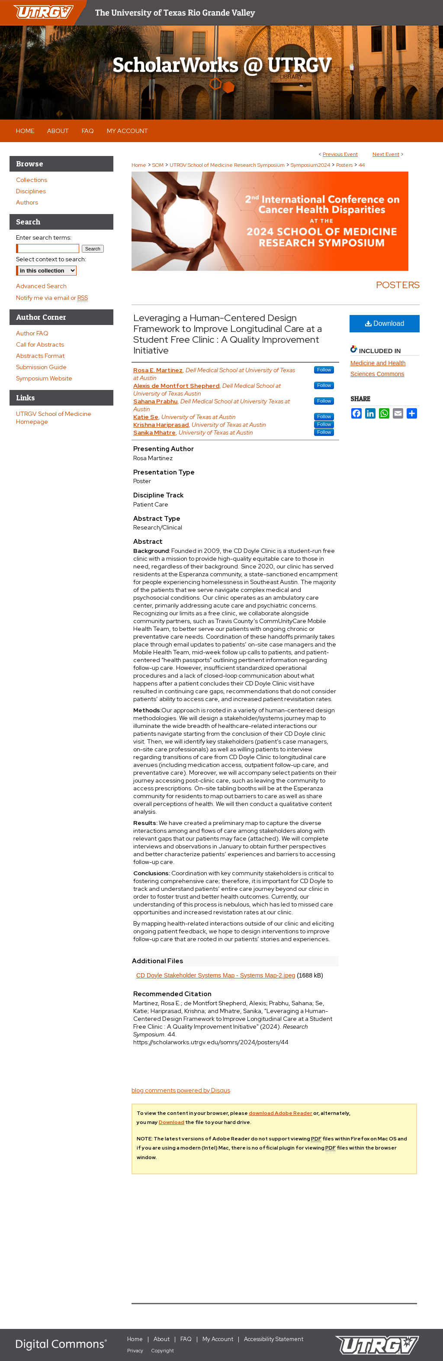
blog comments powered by (181, 1090)
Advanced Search (41, 286)
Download (384, 323)
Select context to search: (51, 259)
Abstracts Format (40, 356)
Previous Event (340, 154)
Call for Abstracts (40, 344)
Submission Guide (41, 367)
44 (362, 165)
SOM (158, 165)
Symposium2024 (311, 165)
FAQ (186, 1339)
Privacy (135, 1351)
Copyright (162, 1351)
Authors (27, 202)
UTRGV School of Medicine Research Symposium (228, 165)
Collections (31, 180)
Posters (345, 165)
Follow (324, 369)
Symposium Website (44, 378)
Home (139, 165)
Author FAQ (32, 333)
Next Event (385, 154)
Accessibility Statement (273, 1339)
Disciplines (31, 191)
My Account (217, 1339)
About (162, 1339)
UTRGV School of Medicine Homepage (53, 418)
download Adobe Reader (280, 1113)
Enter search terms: (44, 237)
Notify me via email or (52, 298)
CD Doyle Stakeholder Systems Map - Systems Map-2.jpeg (215, 975)
